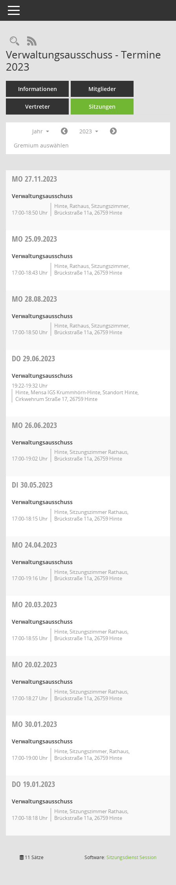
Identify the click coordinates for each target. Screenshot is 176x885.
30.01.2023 (34, 724)
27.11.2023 (34, 178)
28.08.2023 (34, 298)
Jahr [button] (40, 131)
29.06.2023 (33, 358)
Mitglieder (102, 89)
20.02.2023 (34, 664)
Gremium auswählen (41, 145)
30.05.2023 (32, 484)
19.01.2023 (33, 784)
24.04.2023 (34, 544)
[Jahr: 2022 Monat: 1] (64, 131)
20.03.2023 (34, 604)
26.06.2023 (34, 425)
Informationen (37, 89)
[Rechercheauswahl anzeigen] (14, 41)
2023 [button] (88, 131)
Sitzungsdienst (131, 857)
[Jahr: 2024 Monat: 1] (113, 131)
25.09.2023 (34, 238)
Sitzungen (102, 106)
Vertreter (37, 106)
